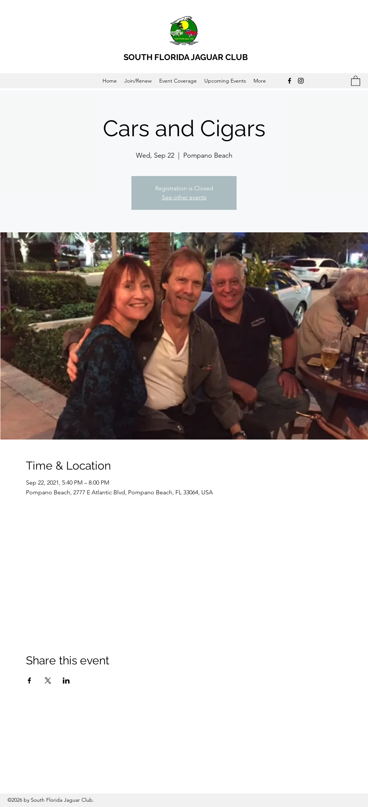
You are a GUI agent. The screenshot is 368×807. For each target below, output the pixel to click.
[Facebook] (289, 80)
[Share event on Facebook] (29, 681)
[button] (355, 80)
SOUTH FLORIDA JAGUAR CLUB (186, 57)
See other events (184, 197)
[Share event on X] (47, 681)
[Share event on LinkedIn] (66, 681)
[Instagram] (301, 80)
